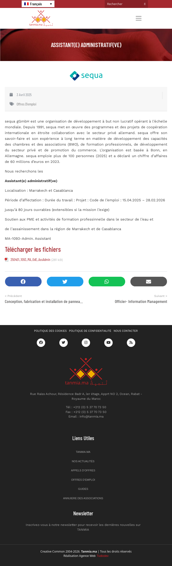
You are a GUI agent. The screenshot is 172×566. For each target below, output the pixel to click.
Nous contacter (126, 331)
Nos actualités (83, 461)
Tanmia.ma (83, 451)
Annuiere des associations (83, 498)
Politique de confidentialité (90, 331)
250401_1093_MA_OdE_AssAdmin (30, 259)
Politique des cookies (50, 331)
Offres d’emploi (83, 479)
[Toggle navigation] (138, 18)
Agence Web (94, 556)
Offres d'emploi (26, 104)
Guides (83, 488)
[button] (23, 282)
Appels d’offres (83, 470)
